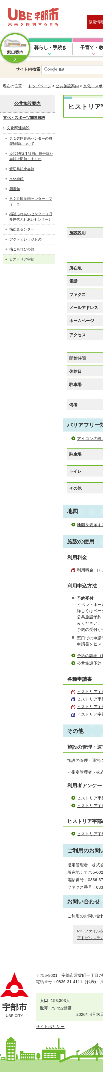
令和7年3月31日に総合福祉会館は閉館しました (31, 156)
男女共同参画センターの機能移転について (30, 141)
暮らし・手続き (50, 47)
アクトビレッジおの (25, 239)
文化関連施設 (18, 128)
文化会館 (16, 179)
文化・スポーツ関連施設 (24, 117)
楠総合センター (21, 229)
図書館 (14, 189)
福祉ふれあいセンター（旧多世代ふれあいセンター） (30, 216)
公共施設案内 (67, 86)
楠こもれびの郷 (21, 249)
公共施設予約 (89, 663)
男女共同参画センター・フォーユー (30, 201)
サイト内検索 (28, 69)
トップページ (39, 86)
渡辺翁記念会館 (21, 169)
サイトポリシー (50, 1026)
